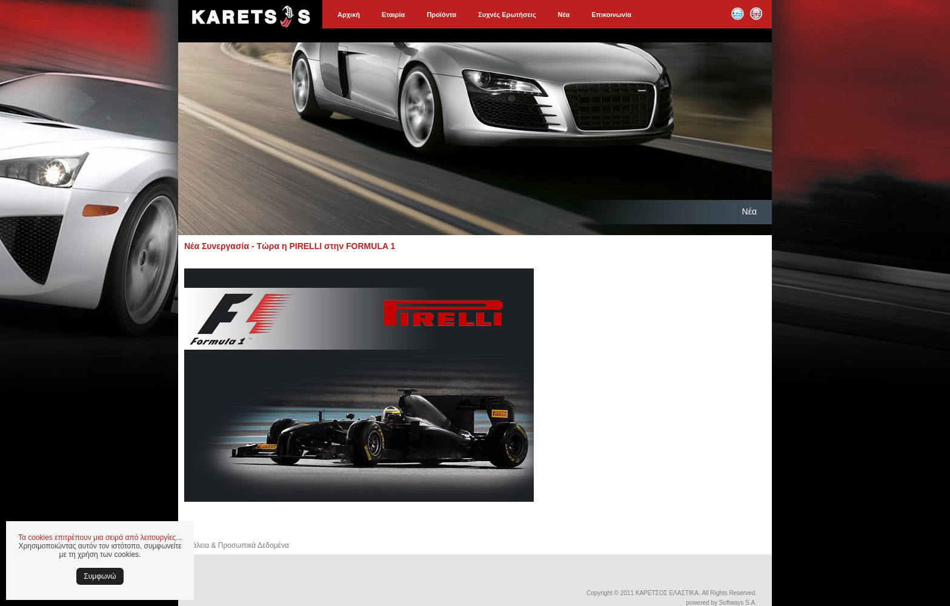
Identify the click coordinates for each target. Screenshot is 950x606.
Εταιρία (393, 14)
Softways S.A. (738, 602)
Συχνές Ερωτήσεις (507, 14)
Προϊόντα (441, 14)
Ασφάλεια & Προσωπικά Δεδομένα (233, 545)
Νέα (564, 14)
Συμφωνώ (100, 576)
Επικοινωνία (611, 14)
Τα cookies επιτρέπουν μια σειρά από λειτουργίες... (100, 537)
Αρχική (348, 14)
